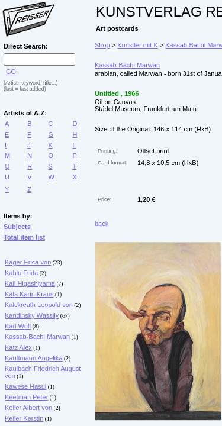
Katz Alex (18, 347)
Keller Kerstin (24, 418)
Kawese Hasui (25, 386)
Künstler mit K (137, 45)
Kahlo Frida (21, 272)
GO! (12, 71)
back (101, 223)
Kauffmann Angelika (34, 358)
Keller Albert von (28, 407)
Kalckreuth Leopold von (39, 304)
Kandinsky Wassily (32, 315)
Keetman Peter (26, 397)
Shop (102, 45)
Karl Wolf (18, 326)
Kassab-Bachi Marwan (37, 336)
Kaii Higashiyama (30, 283)
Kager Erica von (28, 262)
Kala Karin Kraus (29, 294)
